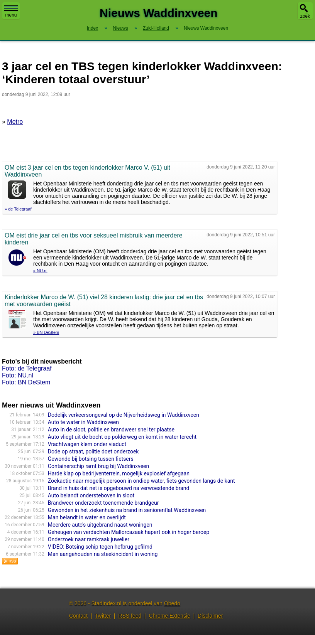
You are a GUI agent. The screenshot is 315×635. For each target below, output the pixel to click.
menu (11, 11)
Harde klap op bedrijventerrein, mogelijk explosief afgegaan (119, 473)
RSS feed (129, 616)
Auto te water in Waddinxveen (83, 422)
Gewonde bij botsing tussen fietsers (91, 459)
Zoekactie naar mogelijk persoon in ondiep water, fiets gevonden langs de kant (141, 481)
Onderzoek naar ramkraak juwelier (88, 539)
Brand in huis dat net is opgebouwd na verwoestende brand (119, 488)
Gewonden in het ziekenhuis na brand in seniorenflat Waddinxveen (127, 510)
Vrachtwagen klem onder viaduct (87, 444)
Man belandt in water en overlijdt (87, 517)
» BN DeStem (46, 332)
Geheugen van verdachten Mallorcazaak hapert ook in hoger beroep (128, 532)
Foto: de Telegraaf (27, 368)
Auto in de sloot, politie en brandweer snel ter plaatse (111, 429)
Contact (78, 616)
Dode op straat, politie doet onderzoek (93, 451)
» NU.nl (40, 270)
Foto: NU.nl (17, 375)
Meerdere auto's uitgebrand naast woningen (100, 525)
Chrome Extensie (169, 616)
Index (92, 28)
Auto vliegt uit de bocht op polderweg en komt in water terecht (122, 437)
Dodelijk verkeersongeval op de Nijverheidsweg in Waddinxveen (123, 415)
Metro (15, 121)
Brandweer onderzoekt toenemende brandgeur (103, 503)
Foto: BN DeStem (26, 382)
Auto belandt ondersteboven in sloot (91, 495)
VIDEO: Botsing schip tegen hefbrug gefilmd (100, 547)
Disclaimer (210, 616)
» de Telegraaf (18, 209)
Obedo (172, 603)
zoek (305, 16)
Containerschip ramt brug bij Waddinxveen (98, 466)
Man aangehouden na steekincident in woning (103, 554)
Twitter (103, 616)
